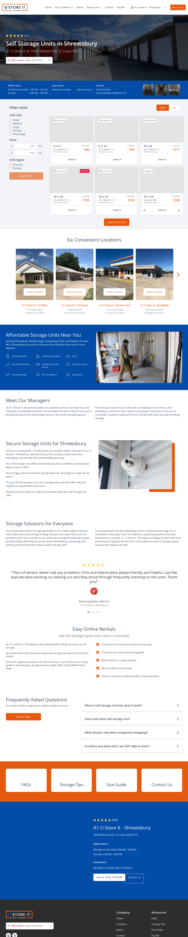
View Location (35, 294)
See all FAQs (23, 719)
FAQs (154, 935)
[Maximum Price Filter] (25, 152)
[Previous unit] (144, 210)
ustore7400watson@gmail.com (111, 93)
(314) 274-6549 (103, 89)
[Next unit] (179, 210)
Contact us (138, 895)
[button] (148, 90)
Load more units (116, 224)
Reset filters (26, 176)
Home (119, 935)
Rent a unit (178, 7)
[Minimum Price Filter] (25, 146)
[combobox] (29, 60)
